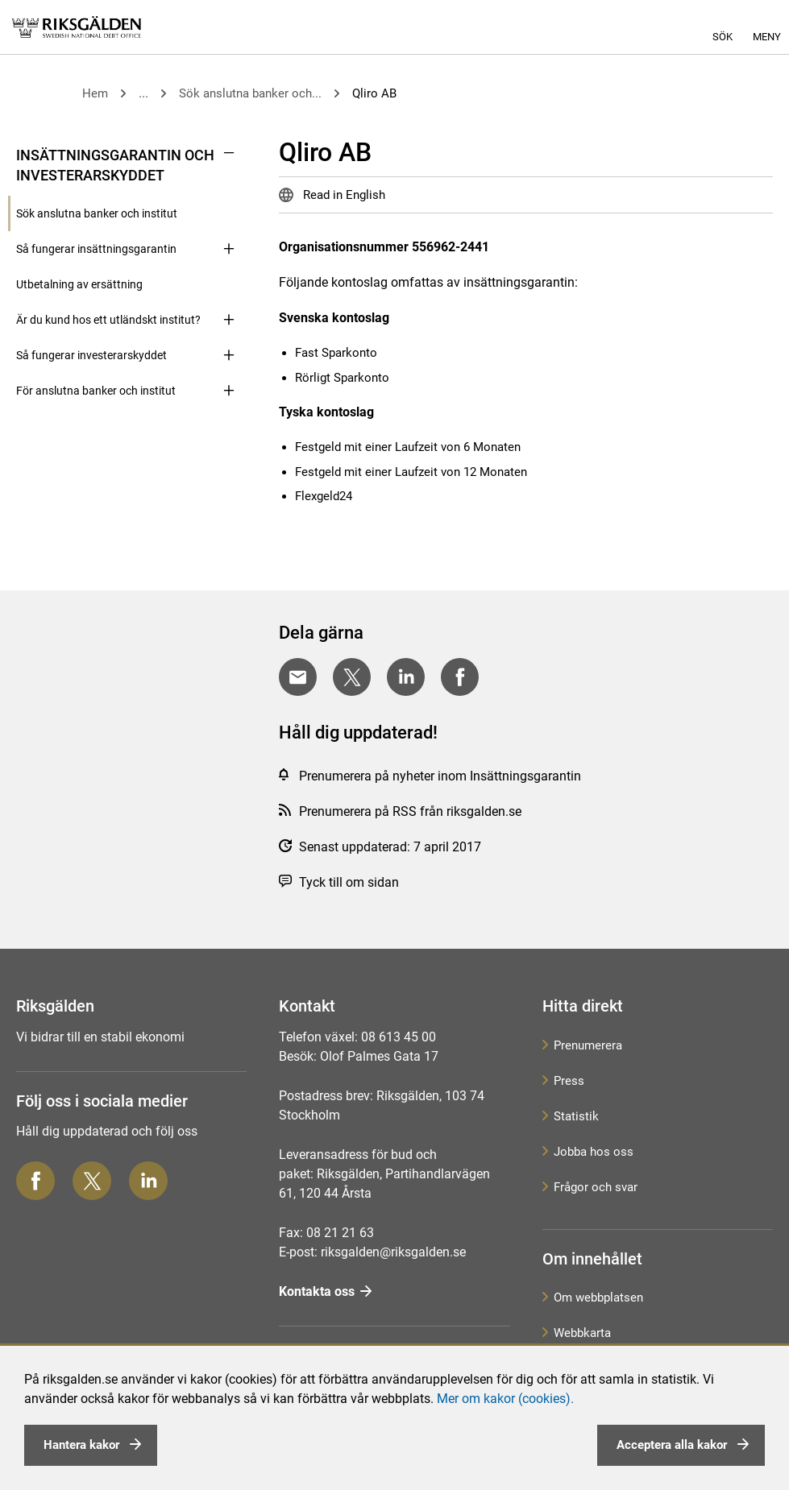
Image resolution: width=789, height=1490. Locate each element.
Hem (95, 93)
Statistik (576, 1116)
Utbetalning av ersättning (79, 284)
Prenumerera (588, 1045)
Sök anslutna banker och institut (96, 213)
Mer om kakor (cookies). (505, 1398)
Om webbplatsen (598, 1297)
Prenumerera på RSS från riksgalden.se (410, 811)
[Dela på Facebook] (460, 677)
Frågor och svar (595, 1187)
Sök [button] (722, 37)
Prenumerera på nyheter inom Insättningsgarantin (440, 776)
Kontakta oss (317, 1291)
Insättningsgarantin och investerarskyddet (115, 165)
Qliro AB (374, 93)
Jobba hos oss (593, 1151)
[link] (76, 27)
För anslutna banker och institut (96, 390)
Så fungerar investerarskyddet (91, 355)
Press (569, 1081)
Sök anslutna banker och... (250, 93)
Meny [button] (767, 37)
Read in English (342, 195)
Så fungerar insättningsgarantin (96, 248)
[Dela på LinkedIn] (406, 677)
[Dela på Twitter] (352, 677)
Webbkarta (582, 1333)
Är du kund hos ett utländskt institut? (108, 319)
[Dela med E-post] (298, 677)
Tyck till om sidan (349, 882)
